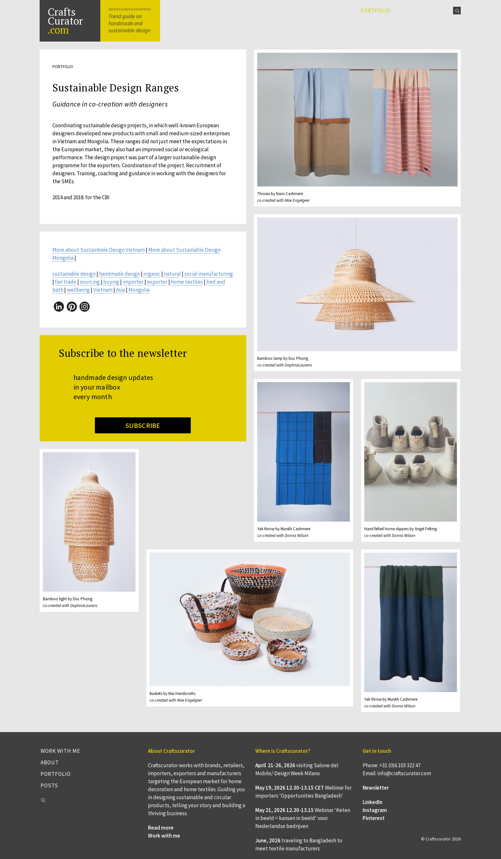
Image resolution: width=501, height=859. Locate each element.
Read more (160, 827)
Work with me (283, 10)
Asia (120, 289)
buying (111, 281)
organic (151, 273)
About (331, 10)
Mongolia (139, 289)
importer (133, 281)
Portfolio (56, 773)
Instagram (375, 810)
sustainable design (74, 273)
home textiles (187, 281)
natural (172, 273)
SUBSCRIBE (143, 425)
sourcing (90, 281)
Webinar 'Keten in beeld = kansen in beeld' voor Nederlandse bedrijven (302, 818)
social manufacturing (208, 273)
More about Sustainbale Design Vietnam (98, 249)
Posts (419, 10)
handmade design (119, 273)
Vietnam (102, 289)
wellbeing (78, 289)
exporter (157, 281)
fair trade (65, 281)
